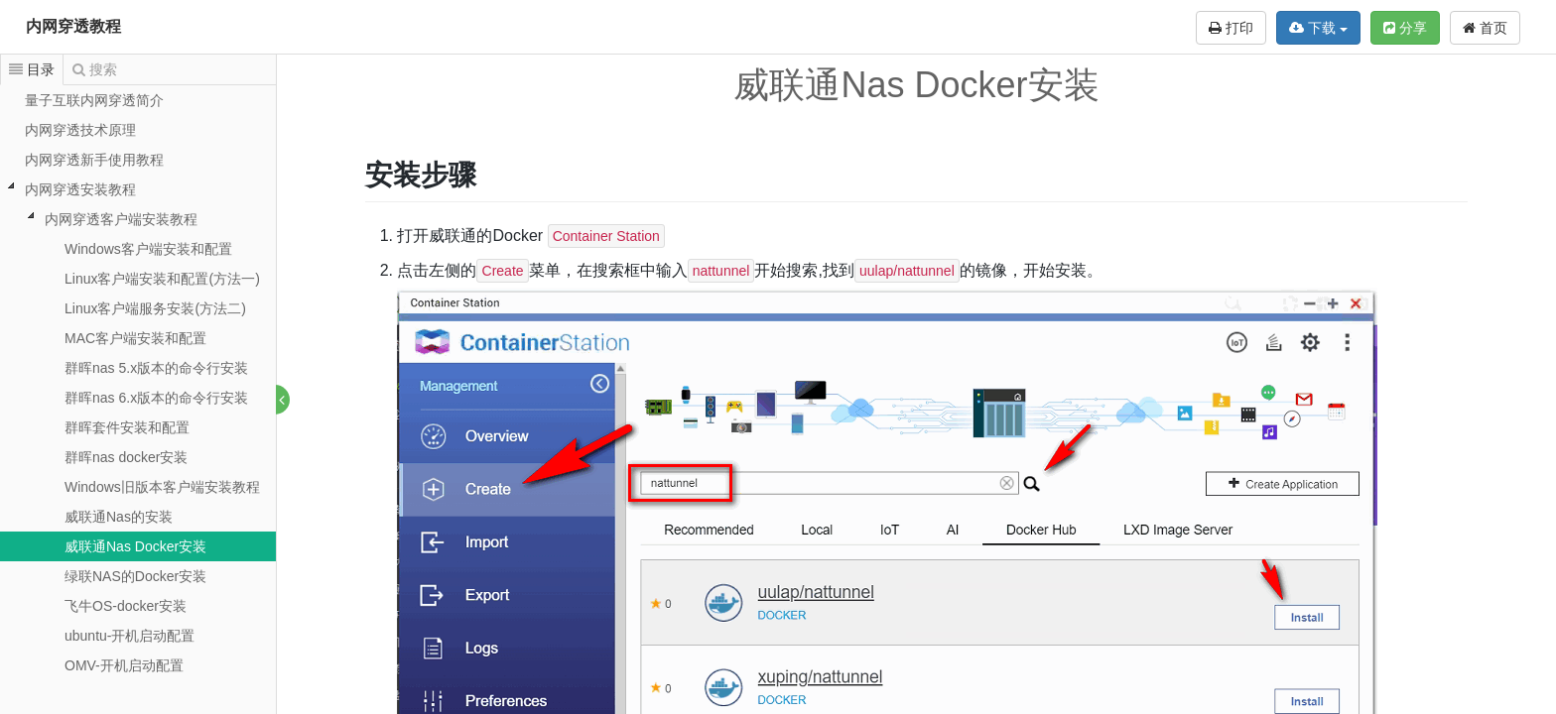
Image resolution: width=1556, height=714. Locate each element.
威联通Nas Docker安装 (135, 546)
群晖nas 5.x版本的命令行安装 (156, 368)
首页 (1485, 28)
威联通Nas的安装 (119, 517)
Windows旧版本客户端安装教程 (162, 487)
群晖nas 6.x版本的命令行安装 (156, 398)
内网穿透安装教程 (80, 189)
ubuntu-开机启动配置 (129, 636)
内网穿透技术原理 (80, 130)
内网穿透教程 (73, 26)
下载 (1318, 28)
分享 (1405, 28)
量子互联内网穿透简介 (94, 100)
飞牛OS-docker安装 (126, 606)
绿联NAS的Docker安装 (135, 576)
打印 (1231, 28)
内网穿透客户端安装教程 (121, 219)
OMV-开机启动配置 (124, 665)
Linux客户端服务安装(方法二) (155, 308)
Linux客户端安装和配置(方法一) (162, 279)
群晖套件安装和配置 (127, 427)
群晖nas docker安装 (126, 457)
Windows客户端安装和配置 (148, 249)
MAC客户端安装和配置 (135, 338)
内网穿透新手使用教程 (94, 160)
